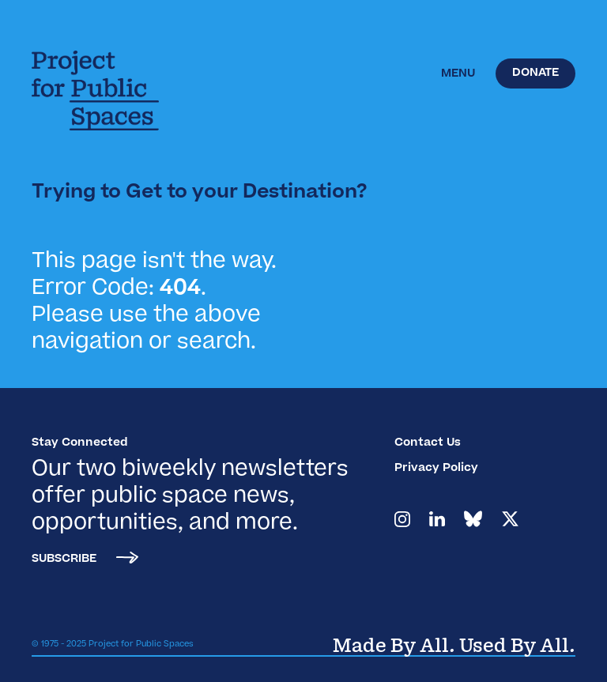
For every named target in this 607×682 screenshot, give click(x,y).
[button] (458, 74)
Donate (535, 73)
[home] (107, 90)
